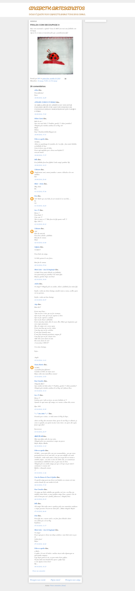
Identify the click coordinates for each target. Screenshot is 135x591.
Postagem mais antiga (72, 580)
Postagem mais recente (37, 580)
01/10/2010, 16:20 (40, 206)
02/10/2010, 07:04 (40, 265)
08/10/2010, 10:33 (40, 567)
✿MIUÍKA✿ (38, 436)
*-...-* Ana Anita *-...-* (41, 414)
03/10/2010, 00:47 (40, 300)
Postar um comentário (39, 571)
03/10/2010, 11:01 (40, 360)
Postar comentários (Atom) (58, 586)
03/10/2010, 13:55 (40, 377)
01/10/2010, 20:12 (40, 224)
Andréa (36, 284)
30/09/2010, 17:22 (40, 114)
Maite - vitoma (38, 184)
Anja (35, 304)
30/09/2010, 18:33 (40, 165)
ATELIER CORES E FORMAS (45, 102)
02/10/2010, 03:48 (40, 243)
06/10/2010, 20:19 (40, 499)
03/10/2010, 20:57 (40, 432)
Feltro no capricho (39, 139)
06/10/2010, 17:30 (40, 485)
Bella (35, 160)
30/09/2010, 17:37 (40, 155)
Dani (35, 516)
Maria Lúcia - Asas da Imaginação (44, 270)
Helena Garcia (38, 119)
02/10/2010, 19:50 (40, 279)
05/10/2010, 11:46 (40, 473)
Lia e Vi (36, 210)
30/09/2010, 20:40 (40, 179)
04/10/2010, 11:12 (40, 446)
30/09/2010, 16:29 (40, 98)
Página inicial (55, 580)
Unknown (37, 170)
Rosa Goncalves (39, 381)
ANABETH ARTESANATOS (57, 8)
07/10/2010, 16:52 (40, 544)
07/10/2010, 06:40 (40, 511)
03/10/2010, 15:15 (40, 391)
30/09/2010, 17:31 (40, 135)
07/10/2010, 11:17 (40, 526)
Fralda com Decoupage (50, 81)
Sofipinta (37, 247)
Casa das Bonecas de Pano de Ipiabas (45, 477)
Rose (35, 196)
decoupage (40, 81)
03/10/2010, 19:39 (40, 409)
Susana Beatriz (38, 365)
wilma (36, 90)
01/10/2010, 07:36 (40, 192)
